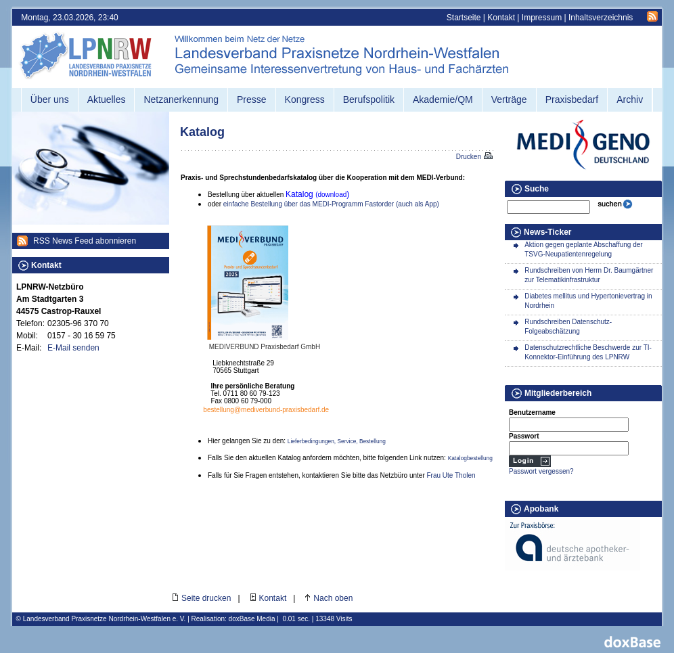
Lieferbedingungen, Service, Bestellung (337, 441)
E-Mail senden (73, 348)
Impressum (542, 17)
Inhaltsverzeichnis (600, 17)
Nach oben (333, 598)
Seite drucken (206, 598)
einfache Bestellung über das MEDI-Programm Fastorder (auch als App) (331, 204)
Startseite (464, 17)
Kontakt (501, 17)
